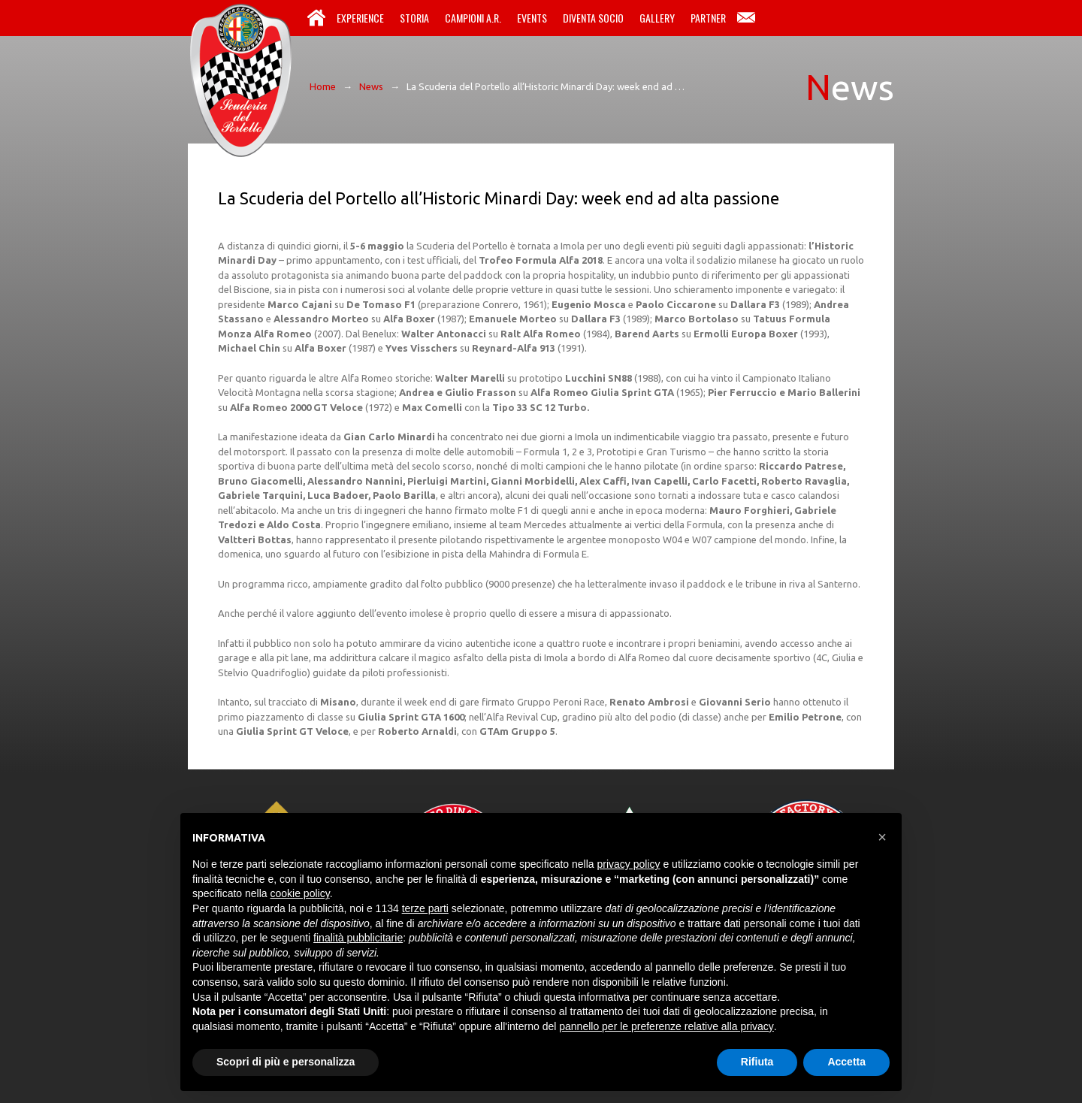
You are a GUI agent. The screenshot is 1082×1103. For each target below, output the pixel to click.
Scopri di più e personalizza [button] (285, 1062)
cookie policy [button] (300, 893)
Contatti (746, 18)
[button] (882, 837)
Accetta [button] (846, 1062)
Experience (360, 18)
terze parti (425, 908)
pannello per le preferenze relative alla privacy (666, 1026)
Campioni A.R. (473, 18)
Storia (414, 18)
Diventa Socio (593, 18)
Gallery (657, 18)
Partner (708, 18)
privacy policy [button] (628, 864)
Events (532, 18)
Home (316, 18)
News (371, 86)
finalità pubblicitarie (358, 938)
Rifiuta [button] (757, 1062)
